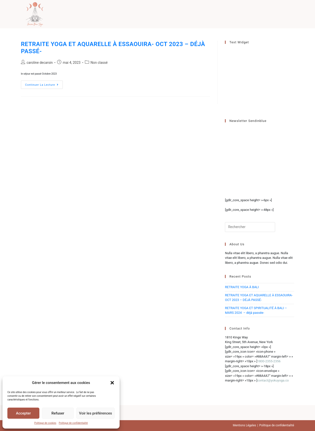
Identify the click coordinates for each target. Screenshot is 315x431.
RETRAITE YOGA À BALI (242, 287)
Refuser (57, 413)
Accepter (23, 413)
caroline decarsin (40, 63)
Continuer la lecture (44, 86)
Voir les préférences (95, 413)
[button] (112, 382)
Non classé (99, 63)
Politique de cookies (45, 423)
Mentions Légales (244, 425)
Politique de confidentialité (73, 423)
